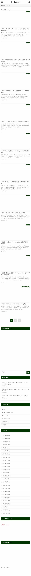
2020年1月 (6, 500)
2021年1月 (6, 473)
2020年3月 (6, 493)
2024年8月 (6, 437)
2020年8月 (6, 487)
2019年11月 (6, 507)
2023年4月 (6, 450)
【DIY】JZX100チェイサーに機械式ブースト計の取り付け (15, 397)
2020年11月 (6, 480)
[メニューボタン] (2, 2)
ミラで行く (6, 422)
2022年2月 (6, 460)
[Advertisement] (15, 351)
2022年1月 (6, 463)
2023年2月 (6, 453)
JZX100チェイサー (8, 413)
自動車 (5, 426)
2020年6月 (6, 490)
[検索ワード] (15, 372)
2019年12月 (6, 503)
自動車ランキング (5, 532)
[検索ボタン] (29, 2)
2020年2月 (6, 497)
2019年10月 (6, 510)
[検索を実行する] (28, 372)
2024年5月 (6, 443)
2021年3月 (6, 467)
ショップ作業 (6, 419)
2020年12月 (6, 477)
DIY (4, 409)
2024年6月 (6, 440)
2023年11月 (6, 447)
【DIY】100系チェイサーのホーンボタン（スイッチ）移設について (15, 384)
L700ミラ (5, 416)
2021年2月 (6, 470)
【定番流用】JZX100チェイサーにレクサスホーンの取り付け (15, 391)
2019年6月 (6, 520)
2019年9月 (6, 513)
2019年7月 (6, 517)
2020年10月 (6, 483)
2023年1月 (6, 457)
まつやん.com (16, 2)
